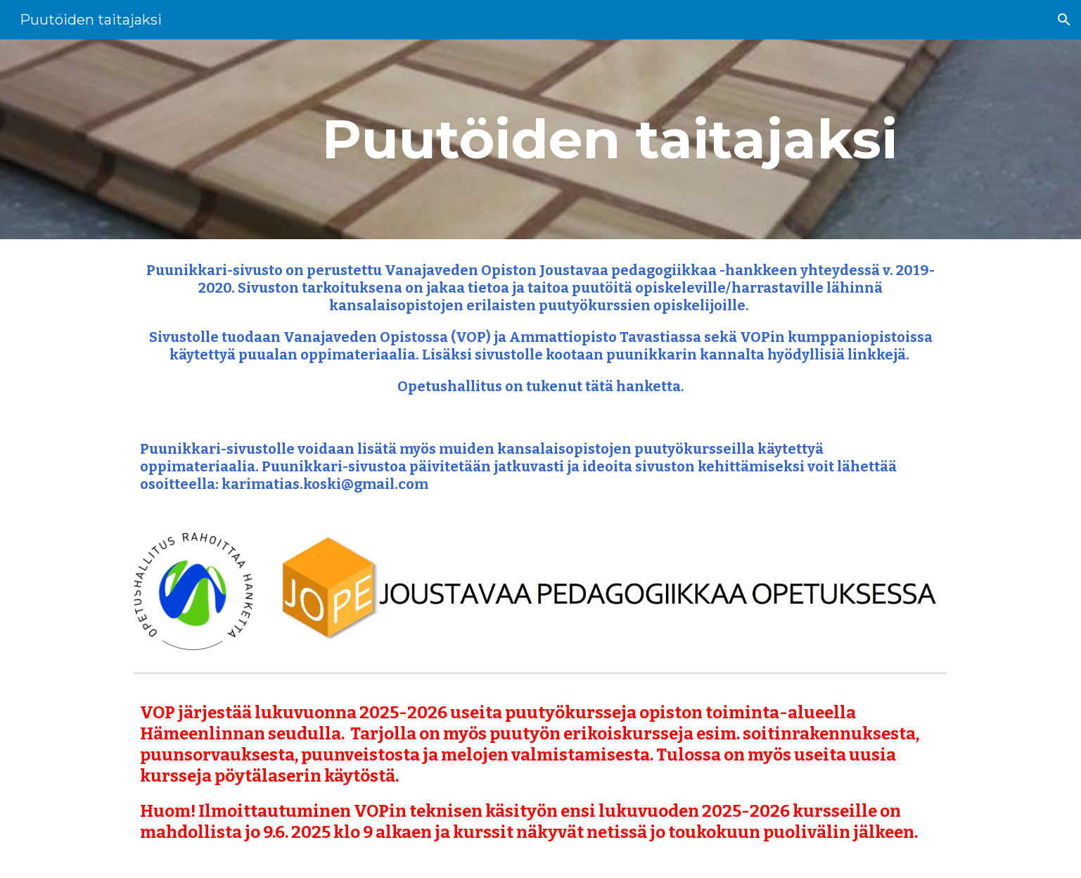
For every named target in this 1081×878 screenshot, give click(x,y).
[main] (610, 139)
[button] (1064, 20)
